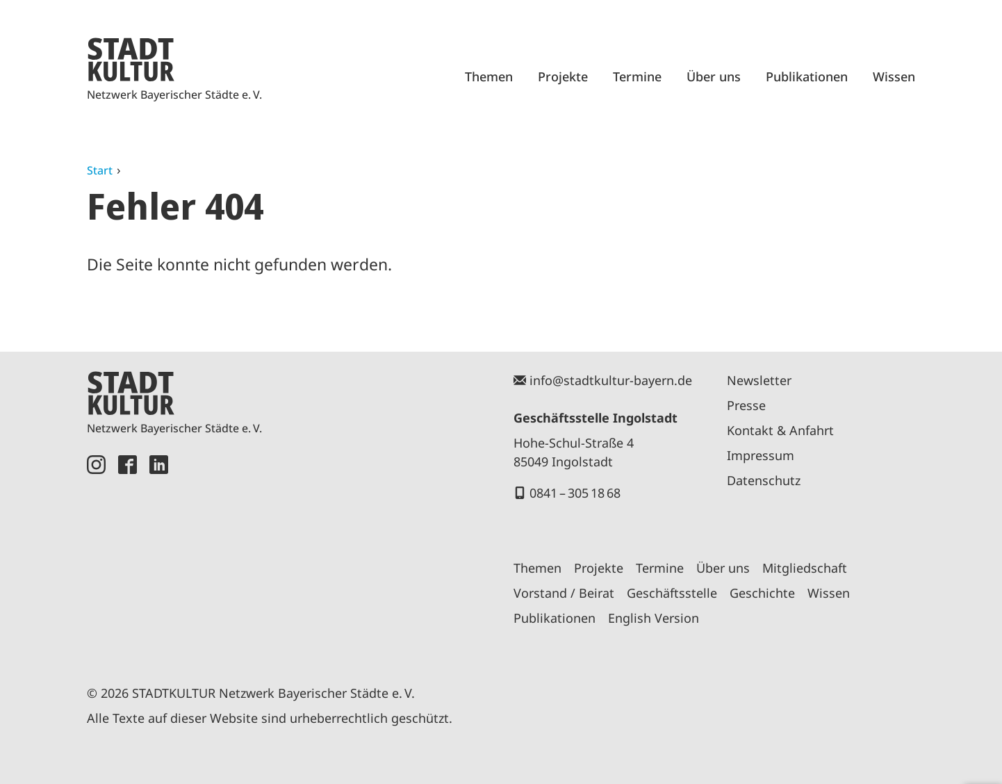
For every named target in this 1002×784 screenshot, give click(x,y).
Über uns (714, 76)
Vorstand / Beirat (564, 593)
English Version (653, 618)
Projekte (563, 76)
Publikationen (807, 76)
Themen (489, 76)
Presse (746, 405)
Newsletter (759, 380)
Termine (637, 76)
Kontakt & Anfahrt (780, 430)
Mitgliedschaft (804, 568)
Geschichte (762, 593)
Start (100, 170)
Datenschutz (763, 480)
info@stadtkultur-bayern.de (610, 380)
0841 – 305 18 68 (575, 492)
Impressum (760, 455)
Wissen (894, 76)
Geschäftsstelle (672, 593)
